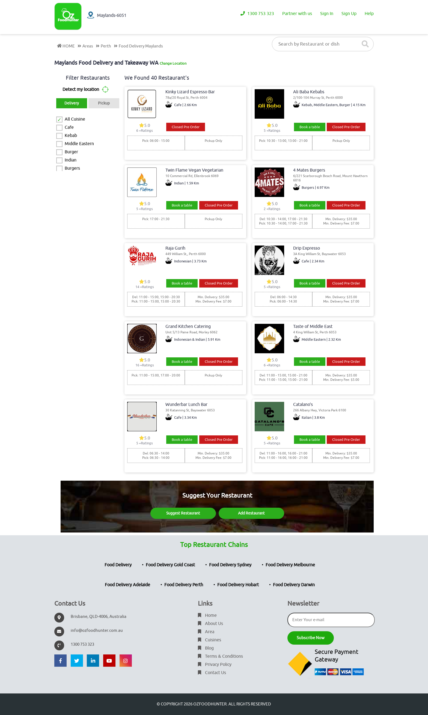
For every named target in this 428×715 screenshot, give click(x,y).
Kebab (71, 135)
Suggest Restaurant (183, 513)
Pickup (104, 103)
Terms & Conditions (220, 656)
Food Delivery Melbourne (290, 565)
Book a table (309, 127)
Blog (206, 648)
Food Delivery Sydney (230, 565)
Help (369, 13)
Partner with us (297, 13)
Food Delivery (118, 565)
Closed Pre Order (186, 127)
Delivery (71, 103)
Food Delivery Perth (183, 585)
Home (207, 615)
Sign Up (348, 13)
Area (206, 632)
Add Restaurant (251, 513)
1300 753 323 (257, 13)
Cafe (69, 127)
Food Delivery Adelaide (127, 585)
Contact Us (212, 672)
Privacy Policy (214, 664)
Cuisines (209, 640)
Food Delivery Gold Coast (170, 565)
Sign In (326, 13)
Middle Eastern (79, 143)
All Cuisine (75, 119)
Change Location (173, 63)
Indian (70, 160)
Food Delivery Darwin (294, 585)
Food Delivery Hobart (238, 585)
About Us (210, 623)
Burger (71, 152)
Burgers (72, 168)
